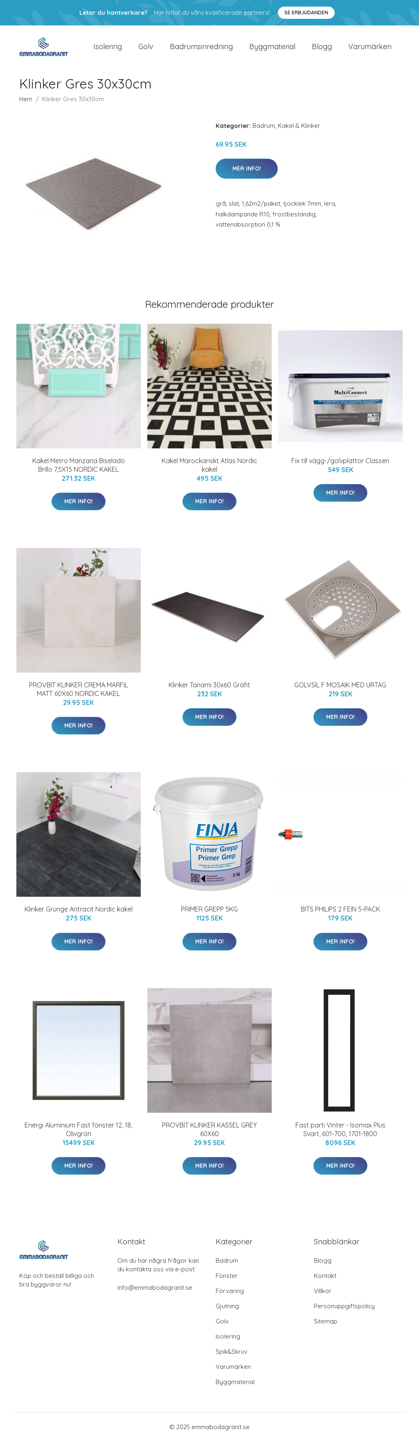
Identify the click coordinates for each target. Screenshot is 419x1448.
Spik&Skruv (232, 1358)
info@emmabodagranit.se (154, 1294)
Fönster (227, 1283)
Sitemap (325, 1328)
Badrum (263, 132)
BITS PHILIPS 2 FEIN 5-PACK (340, 916)
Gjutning (227, 1313)
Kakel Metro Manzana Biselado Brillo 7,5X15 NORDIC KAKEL (78, 472)
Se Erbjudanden (306, 12)
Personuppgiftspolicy (344, 1313)
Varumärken (370, 50)
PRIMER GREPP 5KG (209, 916)
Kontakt (325, 1283)
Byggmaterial (272, 50)
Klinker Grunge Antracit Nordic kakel (79, 916)
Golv (145, 50)
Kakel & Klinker (299, 132)
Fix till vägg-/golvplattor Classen (340, 468)
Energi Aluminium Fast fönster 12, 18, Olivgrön (78, 1136)
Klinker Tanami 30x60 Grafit (209, 692)
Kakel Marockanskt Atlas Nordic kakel (209, 472)
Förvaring (230, 1298)
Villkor (322, 1298)
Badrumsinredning (201, 50)
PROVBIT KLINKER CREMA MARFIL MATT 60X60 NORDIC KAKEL (78, 696)
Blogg (322, 50)
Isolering (107, 50)
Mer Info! (246, 175)
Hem (25, 106)
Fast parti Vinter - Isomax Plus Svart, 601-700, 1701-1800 (340, 1136)
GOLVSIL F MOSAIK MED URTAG (340, 692)
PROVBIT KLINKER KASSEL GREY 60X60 (209, 1136)
